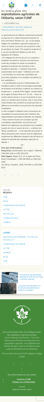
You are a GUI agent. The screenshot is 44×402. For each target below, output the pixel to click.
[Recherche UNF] (40, 5)
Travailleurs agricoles (12, 30)
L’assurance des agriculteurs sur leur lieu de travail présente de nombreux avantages (29, 288)
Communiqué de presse (14, 205)
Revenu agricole (24, 27)
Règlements (9, 27)
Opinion (7, 222)
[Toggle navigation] (3, 5)
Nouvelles (8, 214)
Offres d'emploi (10, 218)
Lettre (6, 210)
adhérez (31, 353)
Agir (5, 197)
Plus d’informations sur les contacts (22, 375)
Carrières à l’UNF (24, 379)
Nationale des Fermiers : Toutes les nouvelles (20, 238)
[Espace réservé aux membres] (32, 5)
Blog (5, 201)
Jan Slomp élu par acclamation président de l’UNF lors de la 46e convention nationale (31, 277)
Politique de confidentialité (23, 382)
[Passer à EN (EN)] (26, 5)
